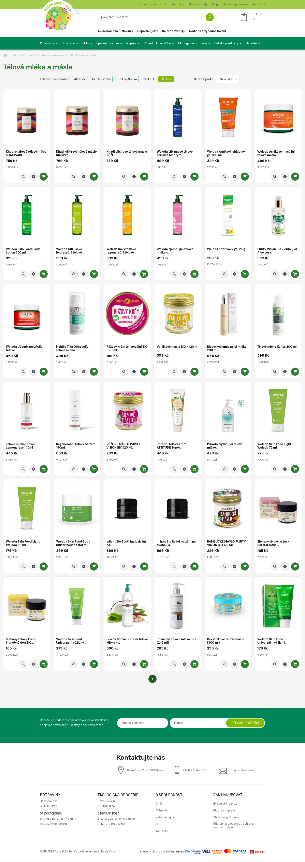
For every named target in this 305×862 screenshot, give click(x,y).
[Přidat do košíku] (44, 177)
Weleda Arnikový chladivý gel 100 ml (226, 153)
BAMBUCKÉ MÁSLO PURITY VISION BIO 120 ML (226, 544)
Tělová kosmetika (53, 55)
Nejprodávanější (173, 31)
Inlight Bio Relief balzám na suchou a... (176, 544)
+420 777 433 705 (195, 771)
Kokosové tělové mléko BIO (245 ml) (176, 641)
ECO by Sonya (127, 79)
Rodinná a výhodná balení (207, 31)
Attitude (80, 79)
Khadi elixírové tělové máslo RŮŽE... (127, 153)
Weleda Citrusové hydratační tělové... (70, 251)
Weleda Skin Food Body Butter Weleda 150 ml (73, 544)
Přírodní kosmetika (25, 55)
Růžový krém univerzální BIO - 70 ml (127, 348)
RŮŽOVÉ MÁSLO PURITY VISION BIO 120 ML (123, 446)
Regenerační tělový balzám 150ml (76, 446)
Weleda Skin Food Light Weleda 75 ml (274, 446)
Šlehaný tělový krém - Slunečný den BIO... (22, 641)
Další (166, 79)
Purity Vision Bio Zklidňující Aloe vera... (277, 251)
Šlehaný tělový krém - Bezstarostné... (273, 544)
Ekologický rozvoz (225, 804)
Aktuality (178, 4)
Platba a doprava (224, 811)
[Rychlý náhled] (23, 177)
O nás (164, 4)
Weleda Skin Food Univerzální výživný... (71, 641)
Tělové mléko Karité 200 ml (277, 347)
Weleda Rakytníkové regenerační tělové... (121, 251)
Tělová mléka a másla (83, 55)
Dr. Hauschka (101, 79)
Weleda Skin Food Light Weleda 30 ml (23, 544)
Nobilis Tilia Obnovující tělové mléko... (73, 348)
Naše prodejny (165, 818)
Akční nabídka (108, 31)
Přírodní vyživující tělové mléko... (225, 446)
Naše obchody (198, 4)
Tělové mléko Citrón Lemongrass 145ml (20, 446)
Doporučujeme (147, 31)
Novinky (127, 31)
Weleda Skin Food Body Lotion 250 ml (23, 251)
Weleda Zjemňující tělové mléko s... (175, 251)
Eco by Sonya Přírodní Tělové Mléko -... (122, 641)
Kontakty (259, 4)
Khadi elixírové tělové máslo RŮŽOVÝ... (76, 153)
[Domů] (5, 55)
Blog (215, 4)
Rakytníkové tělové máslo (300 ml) (226, 641)
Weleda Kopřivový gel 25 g (226, 249)
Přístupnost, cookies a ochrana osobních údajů (233, 826)
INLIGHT (148, 79)
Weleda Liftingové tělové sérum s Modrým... (175, 153)
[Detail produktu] (33, 177)
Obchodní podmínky (235, 4)
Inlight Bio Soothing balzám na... (126, 544)
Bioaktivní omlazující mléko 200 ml (227, 348)
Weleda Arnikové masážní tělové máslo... (276, 153)
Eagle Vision (109, 852)
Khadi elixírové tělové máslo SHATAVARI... (26, 153)
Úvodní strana (146, 4)
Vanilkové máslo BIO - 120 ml (176, 348)
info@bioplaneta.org (242, 771)
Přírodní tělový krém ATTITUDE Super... (172, 446)
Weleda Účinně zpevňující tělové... (25, 348)
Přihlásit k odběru (244, 723)
